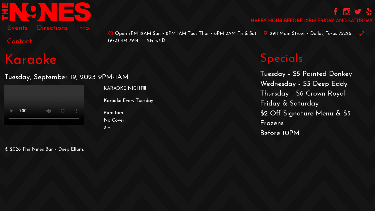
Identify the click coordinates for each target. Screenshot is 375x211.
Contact (19, 41)
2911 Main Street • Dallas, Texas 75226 (306, 33)
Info (83, 28)
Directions (52, 28)
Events (17, 28)
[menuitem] (17, 28)
